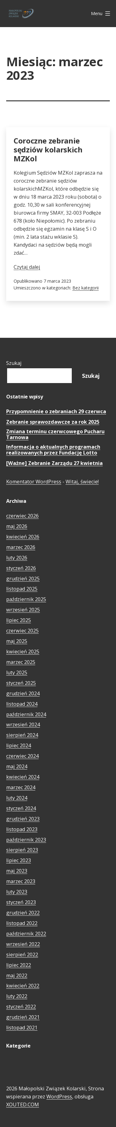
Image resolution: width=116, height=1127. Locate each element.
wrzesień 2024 (23, 724)
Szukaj (14, 363)
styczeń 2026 (21, 568)
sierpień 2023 (22, 849)
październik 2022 (26, 933)
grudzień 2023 (23, 818)
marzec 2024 (20, 787)
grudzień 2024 (23, 693)
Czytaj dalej (27, 267)
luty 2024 (16, 797)
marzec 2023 (20, 881)
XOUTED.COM (22, 1104)
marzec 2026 (20, 547)
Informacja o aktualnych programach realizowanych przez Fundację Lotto (53, 450)
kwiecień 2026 (22, 536)
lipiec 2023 (18, 860)
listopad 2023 (21, 829)
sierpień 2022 (22, 954)
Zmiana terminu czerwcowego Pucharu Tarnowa (55, 435)
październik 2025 (26, 599)
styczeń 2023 (21, 902)
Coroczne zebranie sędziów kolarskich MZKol (48, 149)
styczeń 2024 (21, 808)
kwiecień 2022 (22, 985)
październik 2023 (26, 839)
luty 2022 (16, 996)
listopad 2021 (21, 1027)
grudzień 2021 (23, 1017)
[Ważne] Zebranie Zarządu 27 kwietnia (54, 463)
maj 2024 (16, 766)
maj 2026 (16, 526)
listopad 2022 (21, 923)
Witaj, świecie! (82, 481)
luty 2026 (16, 557)
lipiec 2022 (18, 965)
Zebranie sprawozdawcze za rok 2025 (52, 422)
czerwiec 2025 (22, 630)
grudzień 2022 (23, 912)
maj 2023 (16, 870)
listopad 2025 (21, 588)
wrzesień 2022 (23, 944)
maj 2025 (16, 641)
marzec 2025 (20, 662)
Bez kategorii (85, 288)
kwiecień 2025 (22, 651)
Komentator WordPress (33, 481)
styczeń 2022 (21, 1006)
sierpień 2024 (22, 735)
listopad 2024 (21, 704)
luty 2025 (16, 672)
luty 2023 (16, 891)
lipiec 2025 (18, 620)
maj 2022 (16, 975)
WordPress (59, 1096)
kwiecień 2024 (22, 777)
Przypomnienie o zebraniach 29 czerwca (56, 411)
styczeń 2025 (21, 683)
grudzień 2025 (23, 578)
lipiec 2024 (18, 745)
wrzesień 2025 (23, 609)
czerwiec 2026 (22, 515)
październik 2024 (26, 714)
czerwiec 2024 (22, 756)
